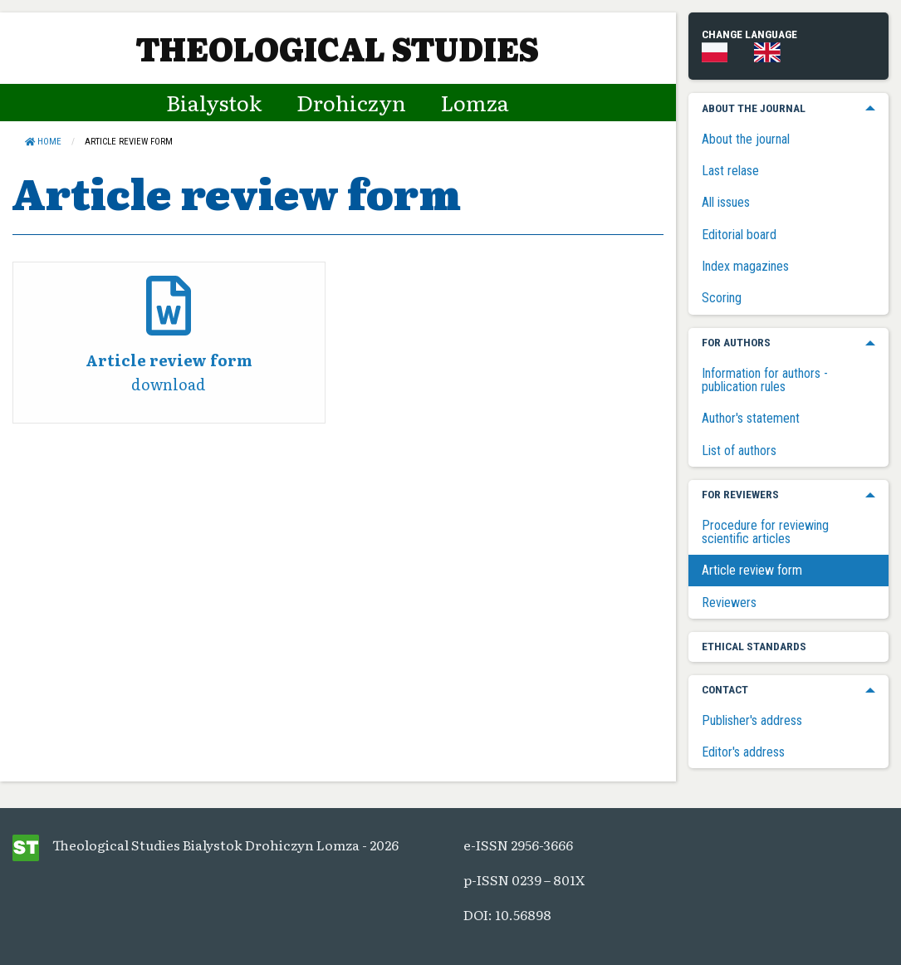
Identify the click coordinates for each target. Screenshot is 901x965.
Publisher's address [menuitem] (752, 720)
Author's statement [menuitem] (751, 418)
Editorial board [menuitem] (739, 234)
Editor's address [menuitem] (743, 752)
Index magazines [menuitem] (745, 266)
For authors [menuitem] (736, 342)
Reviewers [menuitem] (729, 602)
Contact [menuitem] (725, 689)
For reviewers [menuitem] (740, 494)
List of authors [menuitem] (739, 450)
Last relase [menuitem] (730, 171)
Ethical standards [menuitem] (754, 646)
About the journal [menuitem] (754, 108)
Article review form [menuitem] (752, 570)
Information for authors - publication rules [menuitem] (765, 379)
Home (43, 141)
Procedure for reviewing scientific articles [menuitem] (765, 531)
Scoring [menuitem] (722, 298)
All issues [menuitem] (726, 202)
